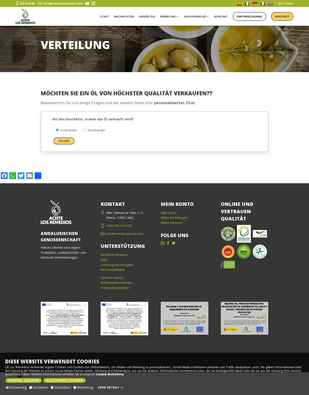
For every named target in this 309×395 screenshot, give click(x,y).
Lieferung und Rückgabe (117, 265)
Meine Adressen (172, 223)
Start (104, 16)
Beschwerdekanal (113, 270)
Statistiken (61, 388)
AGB (104, 260)
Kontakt (221, 16)
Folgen (63, 141)
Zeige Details (111, 387)
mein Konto (286, 3)
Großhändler (195, 16)
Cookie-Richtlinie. (110, 374)
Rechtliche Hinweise (114, 255)
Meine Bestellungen (174, 218)
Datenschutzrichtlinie (115, 288)
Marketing (83, 388)
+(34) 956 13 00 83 (119, 226)
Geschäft (282, 16)
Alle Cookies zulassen (64, 380)
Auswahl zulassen (23, 380)
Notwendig (16, 388)
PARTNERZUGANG (249, 16)
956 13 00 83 (25, 3)
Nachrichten (124, 16)
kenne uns (168, 16)
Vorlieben (38, 388)
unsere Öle (147, 16)
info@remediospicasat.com (60, 3)
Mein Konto (169, 213)
